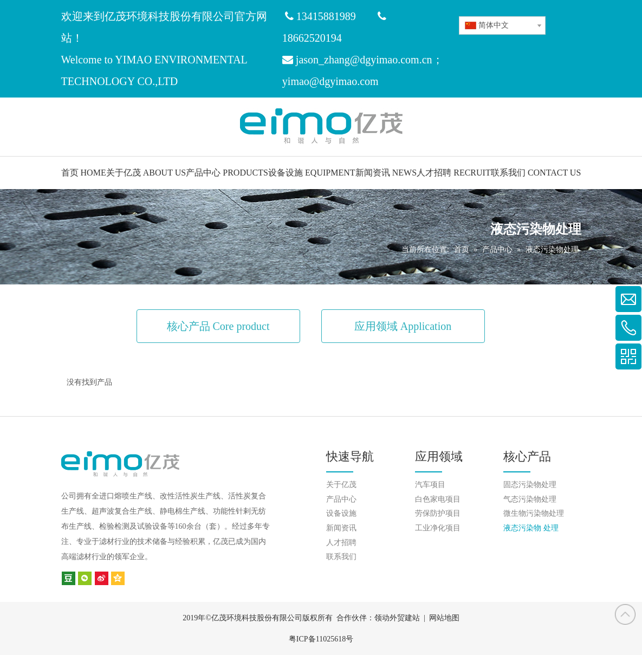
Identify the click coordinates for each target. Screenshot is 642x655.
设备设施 (341, 513)
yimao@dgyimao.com (330, 81)
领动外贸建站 (397, 618)
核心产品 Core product (218, 326)
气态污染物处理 (529, 499)
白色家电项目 (438, 499)
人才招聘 (341, 543)
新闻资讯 (341, 528)
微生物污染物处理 (533, 513)
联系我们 (341, 557)
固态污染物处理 (529, 485)
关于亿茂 (341, 485)
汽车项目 (430, 485)
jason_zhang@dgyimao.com (357, 60)
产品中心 (341, 499)
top (625, 614)
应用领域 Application (402, 326)
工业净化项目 (438, 528)
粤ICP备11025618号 (321, 639)
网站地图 (444, 618)
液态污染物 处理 (531, 528)
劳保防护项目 (438, 513)
